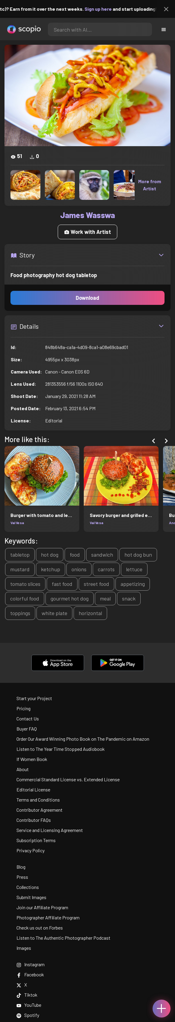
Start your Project (34, 698)
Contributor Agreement (39, 810)
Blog (20, 867)
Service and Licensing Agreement (49, 830)
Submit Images (31, 897)
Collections (27, 887)
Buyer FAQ (26, 728)
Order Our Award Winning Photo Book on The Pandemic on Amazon (82, 739)
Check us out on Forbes (39, 927)
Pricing (23, 708)
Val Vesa (17, 523)
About (22, 769)
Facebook (30, 974)
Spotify (27, 1015)
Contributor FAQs (33, 820)
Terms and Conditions (38, 799)
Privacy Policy (30, 850)
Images (23, 948)
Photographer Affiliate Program (48, 917)
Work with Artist (87, 232)
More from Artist (149, 184)
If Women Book (31, 759)
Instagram (30, 964)
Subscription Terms (36, 840)
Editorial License (33, 789)
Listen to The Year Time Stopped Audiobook (60, 749)
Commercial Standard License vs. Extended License (68, 779)
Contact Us (27, 718)
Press (22, 877)
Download (87, 297)
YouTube (28, 1005)
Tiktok (26, 995)
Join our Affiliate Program (42, 907)
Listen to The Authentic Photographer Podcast (63, 938)
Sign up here (108, 9)
